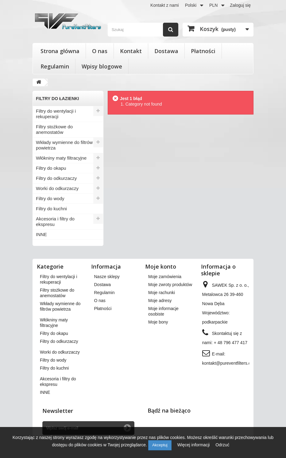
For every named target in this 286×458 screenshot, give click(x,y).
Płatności (203, 51)
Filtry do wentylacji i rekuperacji (56, 113)
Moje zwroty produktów (170, 284)
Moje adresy (160, 300)
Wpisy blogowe (102, 66)
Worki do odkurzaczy (57, 188)
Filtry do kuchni (51, 208)
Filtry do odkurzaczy (56, 178)
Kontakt (131, 51)
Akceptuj (160, 445)
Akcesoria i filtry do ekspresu (55, 221)
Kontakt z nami (164, 5)
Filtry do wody (50, 198)
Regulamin (55, 66)
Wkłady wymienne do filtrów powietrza (64, 145)
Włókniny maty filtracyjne (61, 158)
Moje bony (158, 322)
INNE (41, 234)
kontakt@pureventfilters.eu (227, 363)
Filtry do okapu (51, 168)
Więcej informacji (194, 444)
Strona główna (60, 51)
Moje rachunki (161, 292)
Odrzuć (222, 444)
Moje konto (160, 266)
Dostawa (166, 51)
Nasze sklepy (107, 276)
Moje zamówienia (164, 276)
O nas (99, 51)
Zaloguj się (240, 5)
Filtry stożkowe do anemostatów (54, 129)
